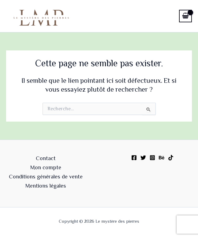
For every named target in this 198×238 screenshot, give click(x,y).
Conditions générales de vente (46, 177)
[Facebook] (134, 157)
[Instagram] (152, 157)
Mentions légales (45, 186)
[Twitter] (143, 157)
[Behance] (161, 157)
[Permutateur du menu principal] (167, 16)
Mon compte (45, 167)
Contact (46, 158)
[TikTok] (171, 157)
